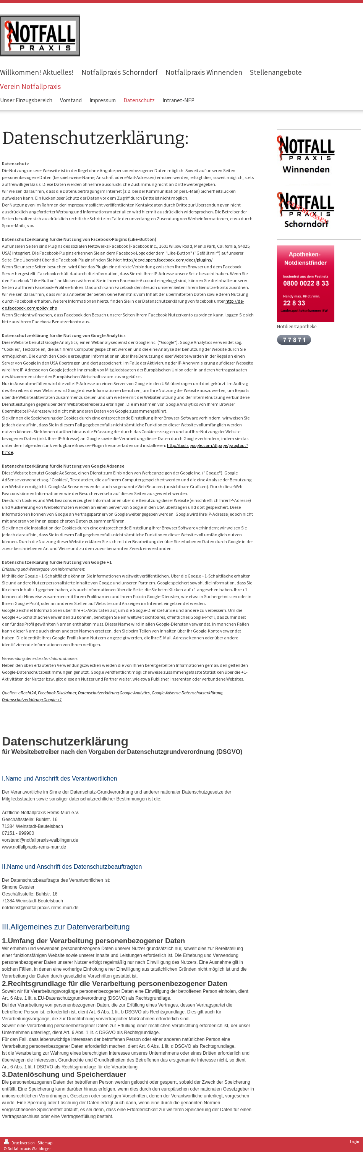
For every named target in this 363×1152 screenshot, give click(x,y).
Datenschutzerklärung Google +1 (32, 699)
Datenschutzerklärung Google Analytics (114, 692)
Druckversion (20, 1143)
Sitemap (45, 1143)
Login (354, 1141)
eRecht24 (27, 692)
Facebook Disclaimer (57, 692)
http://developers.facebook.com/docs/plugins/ (167, 260)
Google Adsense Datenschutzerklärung (187, 692)
